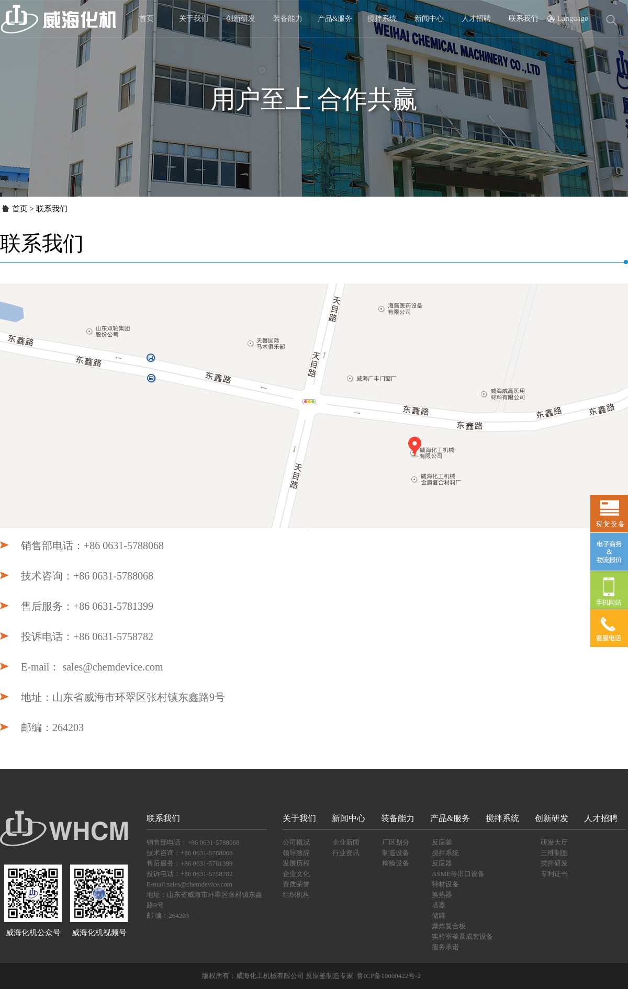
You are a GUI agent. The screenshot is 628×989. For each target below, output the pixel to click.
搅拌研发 (554, 863)
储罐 (438, 915)
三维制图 (554, 853)
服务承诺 (445, 947)
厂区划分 (395, 842)
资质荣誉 (296, 884)
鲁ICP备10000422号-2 (389, 976)
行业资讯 (346, 853)
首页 (146, 18)
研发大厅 (554, 842)
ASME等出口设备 (458, 874)
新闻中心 (429, 18)
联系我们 (523, 18)
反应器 (442, 863)
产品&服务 (335, 18)
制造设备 (395, 853)
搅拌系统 (382, 18)
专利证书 (554, 874)
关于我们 (193, 18)
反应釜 (442, 842)
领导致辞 (296, 853)
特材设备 (445, 884)
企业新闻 (346, 842)
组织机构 (296, 895)
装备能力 (287, 18)
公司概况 (296, 842)
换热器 (442, 895)
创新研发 (240, 18)
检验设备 (395, 863)
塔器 (438, 905)
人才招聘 (476, 18)
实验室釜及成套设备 (462, 936)
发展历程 (296, 863)
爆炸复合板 (449, 926)
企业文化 (296, 874)
